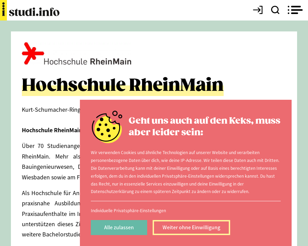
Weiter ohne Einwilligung (191, 227)
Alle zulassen (119, 227)
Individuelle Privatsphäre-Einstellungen (128, 210)
